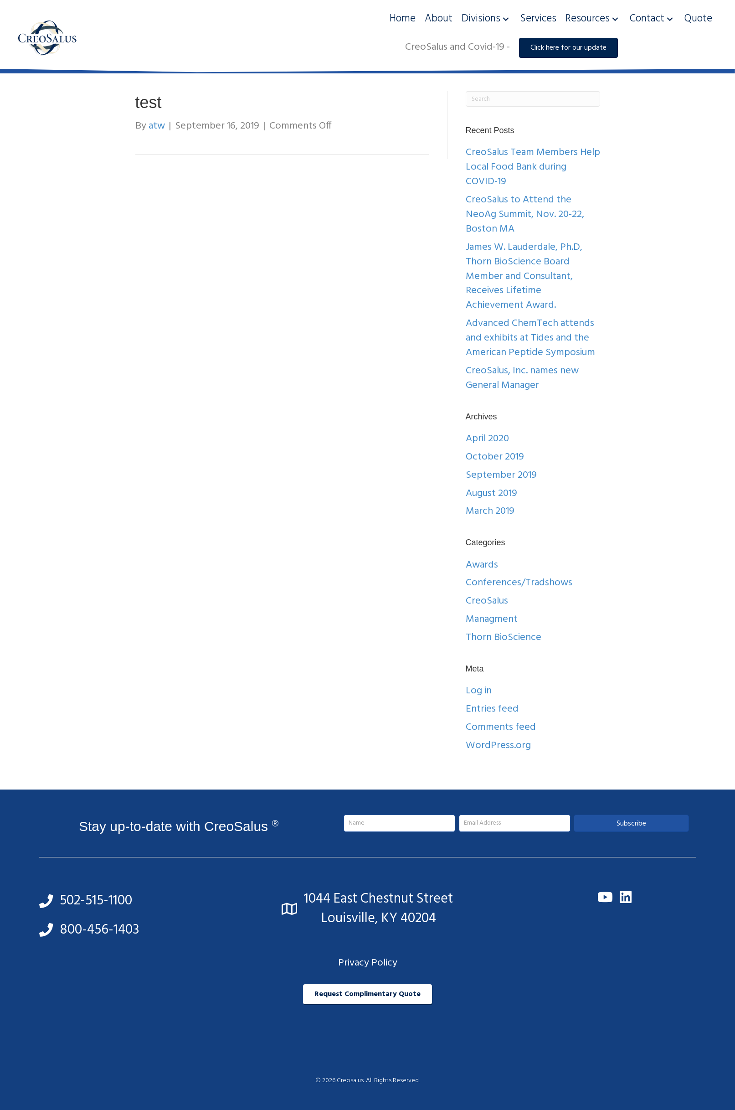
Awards (482, 565)
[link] (402, 19)
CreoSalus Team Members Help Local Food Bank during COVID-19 (533, 167)
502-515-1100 (96, 901)
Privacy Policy (367, 963)
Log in (479, 691)
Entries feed (492, 709)
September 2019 (501, 475)
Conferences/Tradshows (519, 583)
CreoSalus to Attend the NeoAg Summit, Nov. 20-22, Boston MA (525, 214)
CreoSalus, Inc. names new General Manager (522, 378)
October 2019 (495, 457)
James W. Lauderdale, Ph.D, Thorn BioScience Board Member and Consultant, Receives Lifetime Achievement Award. (524, 276)
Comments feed (501, 727)
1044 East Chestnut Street (378, 899)
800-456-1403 (99, 930)
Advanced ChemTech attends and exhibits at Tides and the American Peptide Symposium (530, 338)
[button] (505, 19)
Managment (492, 619)
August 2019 (491, 493)
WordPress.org (498, 746)
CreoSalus (487, 601)
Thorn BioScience (503, 637)
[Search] (533, 99)
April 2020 (487, 439)
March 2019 (490, 511)
